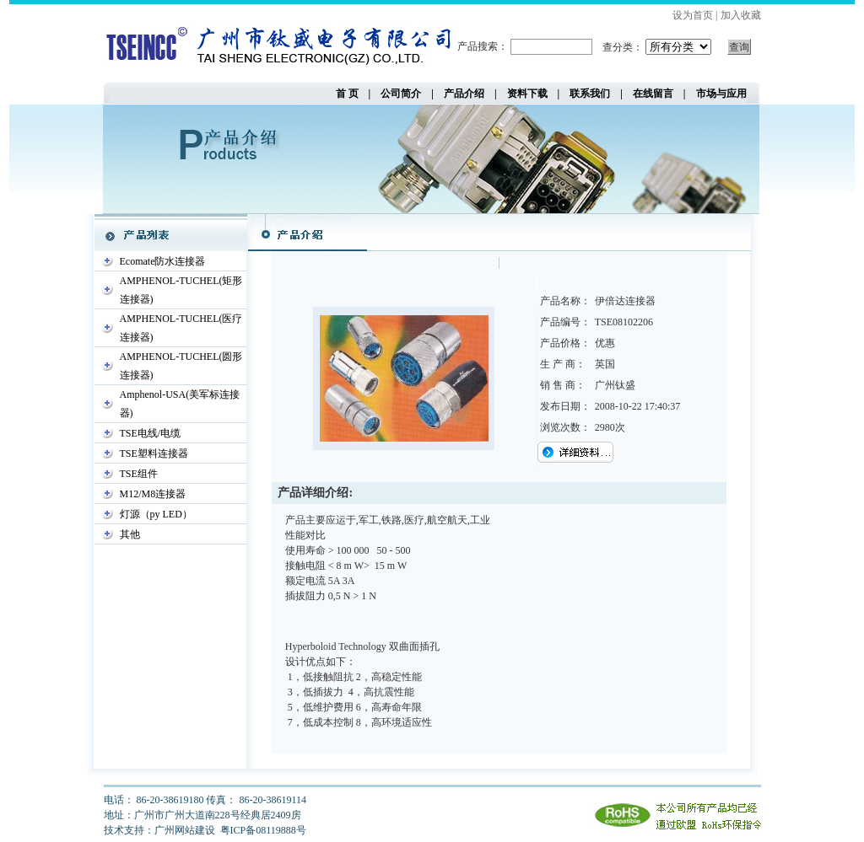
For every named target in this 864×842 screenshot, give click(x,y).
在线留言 (653, 93)
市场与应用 (721, 93)
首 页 (352, 93)
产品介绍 (464, 93)
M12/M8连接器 (153, 494)
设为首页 (692, 15)
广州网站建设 (184, 830)
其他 (130, 534)
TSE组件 (139, 474)
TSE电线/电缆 (150, 433)
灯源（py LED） (156, 514)
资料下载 (527, 93)
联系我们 (590, 93)
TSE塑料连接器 (154, 453)
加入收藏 (741, 15)
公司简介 (401, 93)
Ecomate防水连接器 (163, 261)
